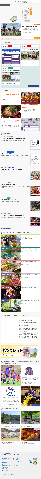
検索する (37, 38)
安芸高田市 (13, 474)
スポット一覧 (15, 458)
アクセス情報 (15, 459)
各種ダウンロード (16, 465)
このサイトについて (6, 474)
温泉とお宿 (4, 468)
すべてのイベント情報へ (33, 86)
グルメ (3, 464)
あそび (3, 461)
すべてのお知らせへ (5, 228)
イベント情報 (5, 470)
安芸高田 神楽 (5, 467)
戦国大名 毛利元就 (6, 465)
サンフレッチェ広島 (17, 461)
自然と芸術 (4, 462)
